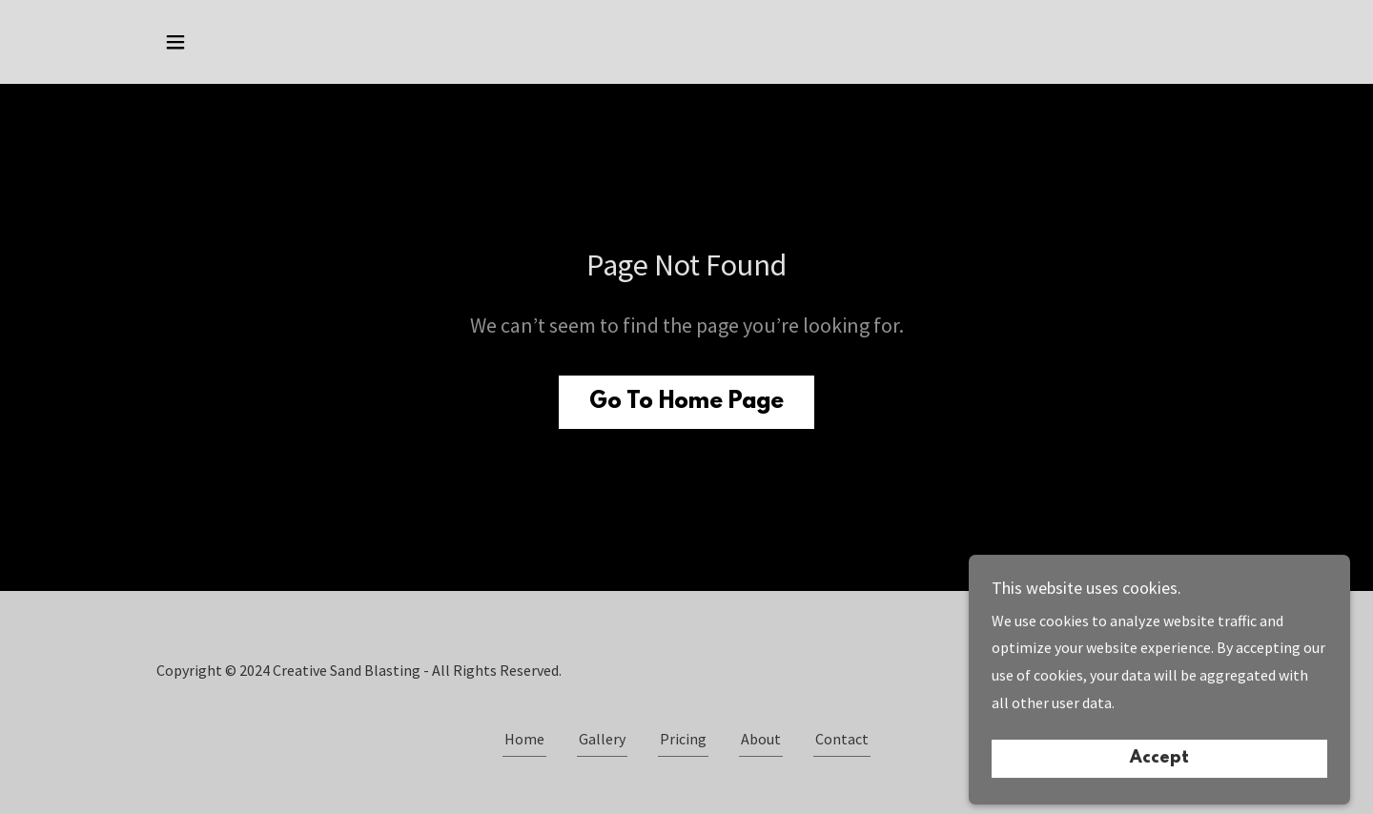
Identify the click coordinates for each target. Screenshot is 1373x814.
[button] (175, 42)
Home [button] (524, 738)
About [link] (761, 738)
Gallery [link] (602, 738)
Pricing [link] (683, 738)
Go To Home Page (686, 402)
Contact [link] (842, 738)
